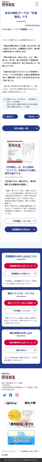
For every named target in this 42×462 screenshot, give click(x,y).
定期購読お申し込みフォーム (21, 265)
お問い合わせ (21, 350)
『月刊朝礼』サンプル (21, 220)
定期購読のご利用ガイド (21, 273)
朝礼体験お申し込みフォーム (21, 342)
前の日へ (10, 116)
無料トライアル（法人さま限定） (21, 303)
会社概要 (5, 455)
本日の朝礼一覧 (21, 128)
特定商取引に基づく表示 (29, 451)
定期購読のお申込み (21, 229)
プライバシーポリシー (9, 451)
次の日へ (32, 116)
